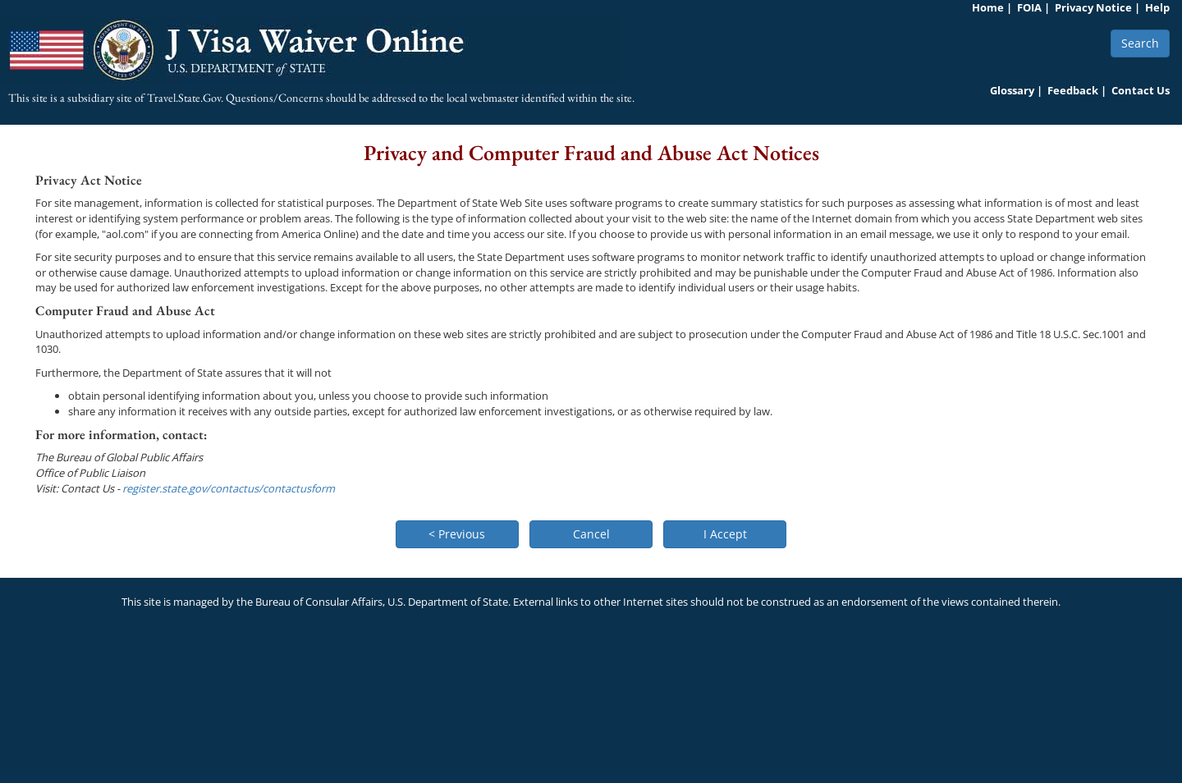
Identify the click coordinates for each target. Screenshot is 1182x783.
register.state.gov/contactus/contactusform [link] (228, 488)
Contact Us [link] (1140, 90)
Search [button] (1140, 43)
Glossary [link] (1012, 90)
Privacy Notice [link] (1093, 7)
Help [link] (1157, 7)
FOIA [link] (1029, 7)
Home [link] (988, 7)
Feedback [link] (1072, 90)
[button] (457, 534)
